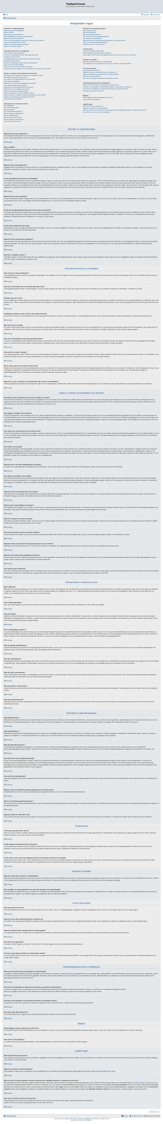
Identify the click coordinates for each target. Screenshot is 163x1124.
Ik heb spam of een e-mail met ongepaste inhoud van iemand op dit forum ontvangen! (109, 55)
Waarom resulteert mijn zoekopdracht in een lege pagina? (101, 74)
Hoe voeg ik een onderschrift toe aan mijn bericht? (19, 79)
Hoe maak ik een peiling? (12, 81)
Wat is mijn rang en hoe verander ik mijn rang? (18, 66)
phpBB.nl (89, 1120)
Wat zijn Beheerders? (89, 30)
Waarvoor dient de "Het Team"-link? (94, 44)
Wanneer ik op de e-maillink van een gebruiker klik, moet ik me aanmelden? (27, 68)
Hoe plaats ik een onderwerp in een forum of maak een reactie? (23, 75)
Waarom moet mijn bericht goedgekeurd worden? (19, 97)
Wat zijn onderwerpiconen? (12, 121)
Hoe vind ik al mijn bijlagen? (91, 99)
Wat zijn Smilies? (9, 109)
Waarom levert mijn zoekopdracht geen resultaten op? (100, 72)
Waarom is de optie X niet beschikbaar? (95, 108)
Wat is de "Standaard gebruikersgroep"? (95, 42)
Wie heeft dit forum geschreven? (93, 106)
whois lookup (139, 1083)
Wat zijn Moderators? (89, 32)
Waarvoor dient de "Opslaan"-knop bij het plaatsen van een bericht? (25, 95)
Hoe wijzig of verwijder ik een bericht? (15, 77)
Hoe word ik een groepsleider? (92, 38)
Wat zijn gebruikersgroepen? (92, 34)
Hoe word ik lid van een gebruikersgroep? (96, 36)
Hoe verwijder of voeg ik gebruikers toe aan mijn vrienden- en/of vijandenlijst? (107, 63)
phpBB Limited (79, 1058)
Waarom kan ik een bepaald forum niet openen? (19, 87)
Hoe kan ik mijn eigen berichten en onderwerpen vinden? (100, 78)
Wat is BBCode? (9, 105)
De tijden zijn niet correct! (12, 57)
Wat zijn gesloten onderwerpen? (14, 119)
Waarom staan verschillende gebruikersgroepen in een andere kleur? (104, 40)
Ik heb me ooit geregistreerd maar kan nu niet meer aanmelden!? (24, 40)
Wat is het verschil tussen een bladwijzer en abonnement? (101, 85)
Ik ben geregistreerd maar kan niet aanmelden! (18, 36)
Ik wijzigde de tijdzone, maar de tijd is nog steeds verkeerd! (22, 59)
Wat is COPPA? (9, 32)
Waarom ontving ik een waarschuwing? (16, 91)
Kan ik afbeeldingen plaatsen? (13, 111)
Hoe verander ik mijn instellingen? (14, 53)
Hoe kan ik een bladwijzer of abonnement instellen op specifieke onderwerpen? (107, 87)
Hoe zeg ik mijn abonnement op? (93, 91)
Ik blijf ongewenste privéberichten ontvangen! (97, 53)
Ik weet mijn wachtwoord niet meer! (15, 42)
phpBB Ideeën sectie (108, 1071)
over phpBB (8, 1060)
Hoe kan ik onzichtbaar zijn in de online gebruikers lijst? (21, 55)
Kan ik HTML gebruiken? (11, 107)
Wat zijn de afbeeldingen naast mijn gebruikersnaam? (20, 63)
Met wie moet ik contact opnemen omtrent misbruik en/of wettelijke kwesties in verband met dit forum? (114, 110)
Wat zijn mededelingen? (11, 115)
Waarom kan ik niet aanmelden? (14, 38)
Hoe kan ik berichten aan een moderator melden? (19, 93)
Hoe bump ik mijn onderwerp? (13, 99)
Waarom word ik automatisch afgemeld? (16, 44)
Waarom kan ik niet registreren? (14, 34)
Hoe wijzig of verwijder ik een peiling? (15, 85)
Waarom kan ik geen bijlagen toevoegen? (17, 89)
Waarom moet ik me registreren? (14, 30)
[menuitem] (5, 14)
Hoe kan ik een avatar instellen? (14, 64)
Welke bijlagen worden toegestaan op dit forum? (98, 97)
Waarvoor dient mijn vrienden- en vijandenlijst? (97, 61)
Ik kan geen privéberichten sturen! (93, 51)
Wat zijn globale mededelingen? (14, 113)
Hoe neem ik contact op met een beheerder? (97, 112)
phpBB (87, 1118)
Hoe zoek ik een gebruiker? (91, 76)
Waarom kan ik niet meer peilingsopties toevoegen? (20, 83)
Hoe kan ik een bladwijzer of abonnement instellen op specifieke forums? (105, 89)
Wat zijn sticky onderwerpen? (13, 117)
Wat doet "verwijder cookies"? (13, 46)
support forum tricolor (71, 1118)
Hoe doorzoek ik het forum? (91, 70)
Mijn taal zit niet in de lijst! (12, 61)
